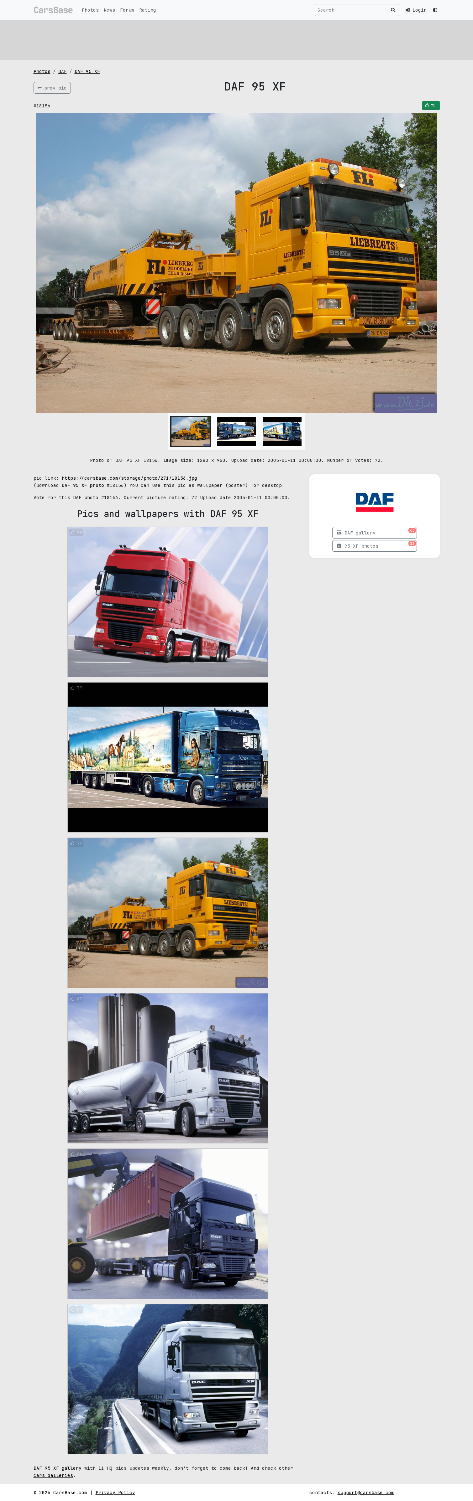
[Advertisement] (222, 39)
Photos (90, 10)
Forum (127, 10)
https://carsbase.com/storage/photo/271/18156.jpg (129, 478)
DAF (62, 71)
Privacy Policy (115, 1492)
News (109, 10)
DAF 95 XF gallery (59, 1468)
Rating (147, 10)
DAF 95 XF (87, 71)
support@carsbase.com (366, 1492)
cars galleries (53, 1475)
